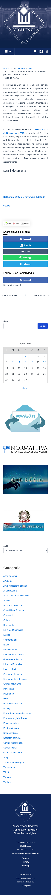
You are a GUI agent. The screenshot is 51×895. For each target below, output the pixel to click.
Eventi (6, 645)
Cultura (6, 620)
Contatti (25, 858)
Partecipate (8, 689)
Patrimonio (8, 694)
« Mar (24, 388)
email (25, 251)
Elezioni (7, 635)
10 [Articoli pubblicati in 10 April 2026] (32, 362)
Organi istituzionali (12, 684)
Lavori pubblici (10, 669)
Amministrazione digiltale (15, 586)
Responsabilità (10, 733)
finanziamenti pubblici (13, 654)
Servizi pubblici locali (13, 743)
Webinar (7, 777)
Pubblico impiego (11, 728)
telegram (25, 264)
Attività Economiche (13, 605)
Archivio (7, 600)
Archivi (6, 546)
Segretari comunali (12, 738)
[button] (35, 51)
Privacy (6, 708)
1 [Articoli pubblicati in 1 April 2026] (19, 356)
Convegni (8, 615)
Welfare (7, 782)
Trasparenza (9, 767)
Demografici (9, 625)
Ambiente (8, 581)
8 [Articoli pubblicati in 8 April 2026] (19, 362)
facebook (25, 239)
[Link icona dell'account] (47, 51)
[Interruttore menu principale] (9, 51)
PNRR (6, 699)
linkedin (25, 245)
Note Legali (25, 865)
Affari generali (10, 576)
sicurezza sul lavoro (13, 752)
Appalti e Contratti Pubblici (16, 595)
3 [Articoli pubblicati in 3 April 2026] (31, 356)
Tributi (6, 772)
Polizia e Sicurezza (12, 703)
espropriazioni (10, 640)
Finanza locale (10, 649)
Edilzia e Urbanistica (13, 630)
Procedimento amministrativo (17, 713)
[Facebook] (41, 51)
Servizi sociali (10, 748)
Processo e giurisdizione (15, 718)
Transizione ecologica (13, 762)
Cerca (5, 321)
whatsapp (25, 257)
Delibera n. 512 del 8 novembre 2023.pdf (24, 196)
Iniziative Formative (12, 664)
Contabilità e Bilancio (13, 610)
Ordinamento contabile (14, 674)
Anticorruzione (10, 591)
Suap (5, 757)
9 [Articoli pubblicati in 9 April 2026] (25, 362)
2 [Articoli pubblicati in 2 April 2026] (25, 356)
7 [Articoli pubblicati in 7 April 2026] (12, 362)
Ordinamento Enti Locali (15, 679)
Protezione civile (11, 723)
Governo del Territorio (13, 659)
